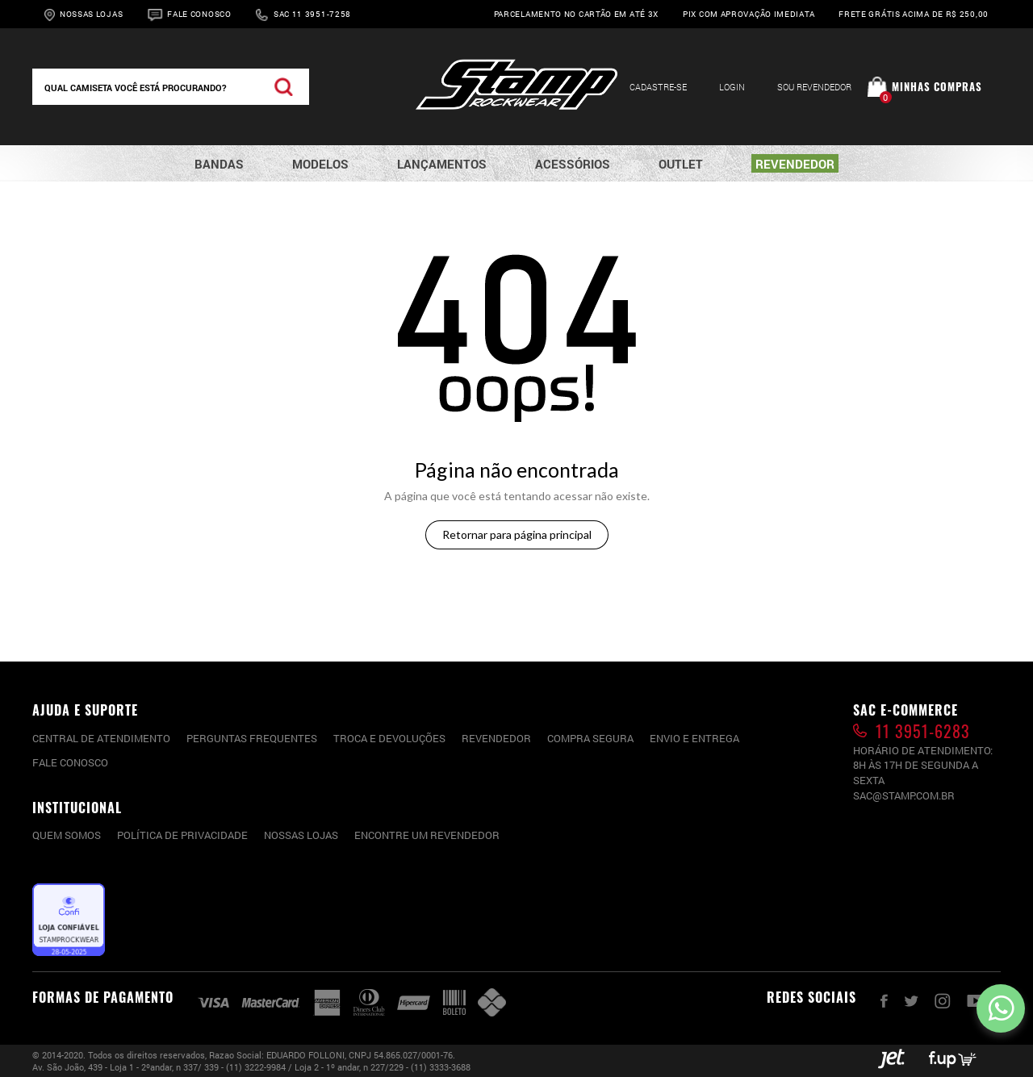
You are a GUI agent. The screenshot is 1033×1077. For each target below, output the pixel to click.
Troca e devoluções (389, 738)
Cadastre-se (658, 87)
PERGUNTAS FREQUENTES (251, 738)
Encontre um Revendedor (427, 835)
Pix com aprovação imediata (748, 14)
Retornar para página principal (517, 534)
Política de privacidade (182, 835)
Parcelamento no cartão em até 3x (576, 14)
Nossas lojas (301, 835)
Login (732, 87)
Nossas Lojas (91, 14)
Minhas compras (937, 86)
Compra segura (590, 738)
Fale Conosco (199, 14)
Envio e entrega (694, 738)
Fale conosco (70, 762)
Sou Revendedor (814, 87)
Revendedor (496, 738)
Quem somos (66, 835)
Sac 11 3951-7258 (312, 14)
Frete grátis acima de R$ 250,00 (914, 14)
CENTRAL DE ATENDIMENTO (101, 738)
